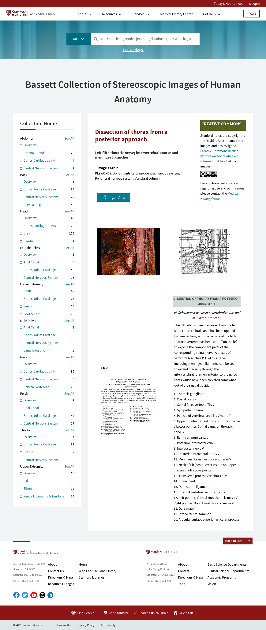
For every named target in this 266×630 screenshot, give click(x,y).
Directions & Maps (61, 577)
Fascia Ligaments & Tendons (47, 496)
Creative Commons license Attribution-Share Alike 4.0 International (219, 156)
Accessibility (108, 625)
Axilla (47, 481)
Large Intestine (47, 350)
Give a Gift (183, 613)
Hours (83, 564)
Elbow (47, 488)
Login (251, 13)
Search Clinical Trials (151, 613)
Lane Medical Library (42, 14)
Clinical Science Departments (228, 571)
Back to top (238, 540)
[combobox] (145, 38)
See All (69, 138)
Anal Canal (47, 262)
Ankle (47, 291)
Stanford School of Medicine (183, 553)
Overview (47, 145)
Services (138, 14)
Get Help (209, 14)
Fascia (47, 306)
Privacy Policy (86, 625)
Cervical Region (47, 205)
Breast (47, 452)
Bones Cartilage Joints (47, 160)
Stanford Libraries (91, 577)
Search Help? (133, 49)
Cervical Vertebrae (47, 387)
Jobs (181, 584)
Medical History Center (176, 14)
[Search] (96, 39)
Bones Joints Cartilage (47, 189)
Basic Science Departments (227, 564)
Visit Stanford (116, 613)
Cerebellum (47, 241)
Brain (47, 233)
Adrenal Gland (47, 153)
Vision (212, 584)
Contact (183, 571)
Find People (82, 613)
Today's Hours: (224, 3)
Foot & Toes (47, 314)
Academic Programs (222, 577)
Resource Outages (61, 584)
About (82, 14)
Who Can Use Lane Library (97, 571)
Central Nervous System (47, 168)
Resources (109, 14)
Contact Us (56, 571)
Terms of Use (64, 625)
